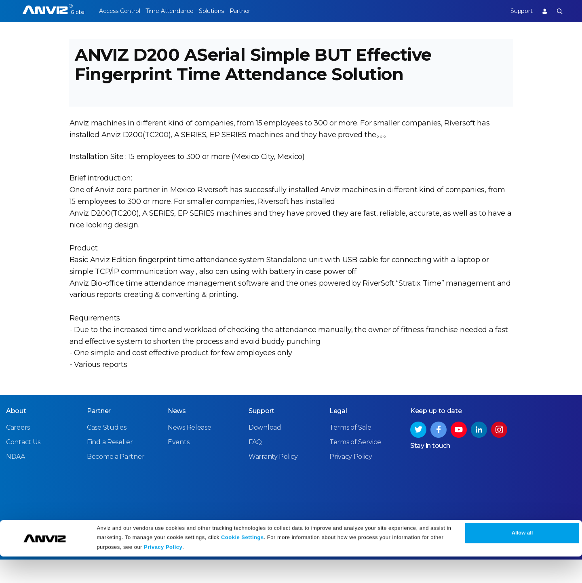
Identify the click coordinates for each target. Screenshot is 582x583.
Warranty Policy (273, 480)
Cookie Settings (242, 564)
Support (514, 11)
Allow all (522, 560)
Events (178, 466)
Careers (18, 451)
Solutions (224, 11)
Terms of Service (355, 466)
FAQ (255, 466)
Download (265, 451)
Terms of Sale (350, 451)
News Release (189, 451)
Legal (338, 435)
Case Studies (106, 451)
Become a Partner (115, 480)
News (177, 435)
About (16, 435)
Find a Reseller (110, 466)
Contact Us (23, 466)
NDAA (15, 480)
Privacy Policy (163, 574)
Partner (259, 11)
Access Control (119, 11)
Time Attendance (176, 11)
